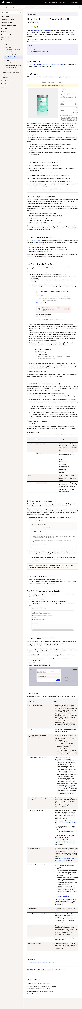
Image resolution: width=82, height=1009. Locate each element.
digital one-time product (63, 896)
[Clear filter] (20, 12)
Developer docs (62, 2)
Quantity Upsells (32, 938)
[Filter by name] (11, 12)
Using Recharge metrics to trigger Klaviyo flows (39, 988)
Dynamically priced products (35, 943)
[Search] (69, 7)
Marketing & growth (13, 7)
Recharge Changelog (73, 2)
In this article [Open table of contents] (32, 14)
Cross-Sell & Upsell (24, 7)
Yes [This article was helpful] (44, 969)
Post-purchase (34, 7)
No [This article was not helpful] (49, 969)
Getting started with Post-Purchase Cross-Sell (12, 53)
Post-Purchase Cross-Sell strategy (40, 30)
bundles (59, 731)
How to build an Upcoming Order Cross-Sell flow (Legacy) (42, 986)
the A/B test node (34, 240)
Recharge (4, 7)
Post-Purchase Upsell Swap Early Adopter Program (14, 50)
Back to (51, 2)
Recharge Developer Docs (34, 993)
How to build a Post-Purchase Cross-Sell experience (12, 57)
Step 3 (33, 256)
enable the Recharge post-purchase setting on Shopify (48, 64)
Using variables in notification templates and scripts (40, 991)
